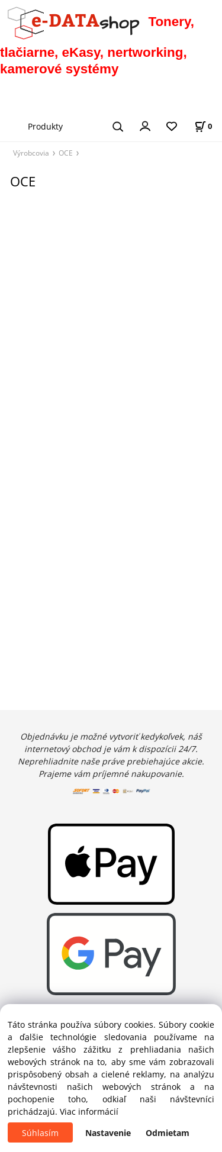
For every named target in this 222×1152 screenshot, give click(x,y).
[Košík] (203, 126)
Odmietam (167, 1132)
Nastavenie (108, 1132)
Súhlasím (40, 1132)
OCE (66, 152)
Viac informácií (89, 1111)
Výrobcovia (31, 152)
